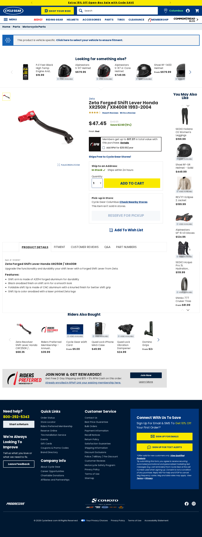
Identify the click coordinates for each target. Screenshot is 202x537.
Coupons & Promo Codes (55, 447)
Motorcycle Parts (34, 27)
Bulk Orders (91, 426)
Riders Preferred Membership (56, 426)
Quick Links (50, 411)
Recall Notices (92, 435)
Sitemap (89, 478)
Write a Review (127, 113)
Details (124, 142)
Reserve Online (49, 430)
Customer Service (100, 411)
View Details (51, 197)
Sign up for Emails (167, 436)
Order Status (48, 417)
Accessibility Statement (156, 520)
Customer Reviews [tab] (85, 247)
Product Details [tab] (35, 247)
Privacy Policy (92, 469)
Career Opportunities (52, 471)
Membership (158, 20)
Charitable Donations (52, 475)
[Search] (117, 11)
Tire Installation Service (53, 435)
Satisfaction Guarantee (98, 443)
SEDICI (38, 19)
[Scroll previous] (182, 106)
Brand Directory (49, 452)
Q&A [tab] (107, 247)
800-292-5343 (16, 416)
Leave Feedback (19, 464)
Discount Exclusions (95, 452)
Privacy (149, 478)
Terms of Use (92, 473)
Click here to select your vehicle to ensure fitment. (89, 40)
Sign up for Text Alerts (167, 447)
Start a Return (18, 424)
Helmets (73, 19)
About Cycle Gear (50, 466)
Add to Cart (132, 183)
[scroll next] (158, 340)
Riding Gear (54, 19)
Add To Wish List (128, 230)
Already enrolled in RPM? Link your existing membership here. (83, 382)
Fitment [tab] (59, 247)
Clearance (136, 19)
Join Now (145, 375)
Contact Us (91, 417)
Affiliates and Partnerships (55, 479)
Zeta (92, 98)
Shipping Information (96, 447)
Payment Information (97, 430)
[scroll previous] (10, 340)
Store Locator (48, 422)
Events (44, 439)
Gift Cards (46, 443)
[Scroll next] (188, 106)
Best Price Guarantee (96, 422)
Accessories (92, 19)
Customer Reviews (95, 460)
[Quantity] (97, 183)
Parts (109, 19)
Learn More (146, 382)
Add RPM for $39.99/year (119, 147)
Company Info (53, 460)
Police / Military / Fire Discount (101, 456)
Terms (140, 478)
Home (6, 27)
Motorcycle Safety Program (100, 465)
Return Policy (92, 439)
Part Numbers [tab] (126, 247)
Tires (121, 19)
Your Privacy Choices (97, 520)
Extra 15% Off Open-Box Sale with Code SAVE (101, 2)
